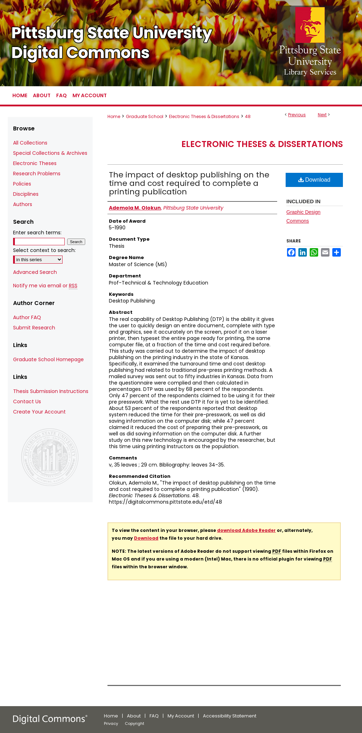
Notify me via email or (45, 285)
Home (113, 116)
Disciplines (26, 194)
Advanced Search (35, 272)
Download (314, 180)
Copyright (134, 723)
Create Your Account (39, 411)
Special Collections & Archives (50, 153)
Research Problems (36, 173)
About (134, 716)
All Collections (30, 142)
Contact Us (27, 401)
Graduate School (144, 116)
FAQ (154, 716)
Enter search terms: (37, 232)
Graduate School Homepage (48, 359)
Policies (22, 183)
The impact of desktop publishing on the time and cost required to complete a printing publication (189, 183)
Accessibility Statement (229, 716)
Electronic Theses (35, 163)
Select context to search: (44, 250)
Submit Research (34, 327)
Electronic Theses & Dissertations (204, 116)
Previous (297, 115)
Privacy (111, 723)
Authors (22, 204)
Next (322, 115)
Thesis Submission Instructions (50, 391)
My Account (181, 716)
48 (248, 116)
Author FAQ (27, 317)
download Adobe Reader (246, 530)
